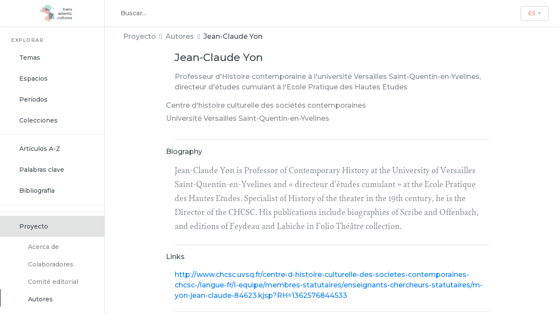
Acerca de (43, 247)
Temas (29, 57)
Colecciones (38, 120)
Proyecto (33, 226)
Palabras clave (41, 170)
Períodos (33, 99)
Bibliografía (37, 191)
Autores (40, 299)
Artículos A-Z (39, 149)
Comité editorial (53, 282)
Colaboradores (50, 264)
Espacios (33, 78)
